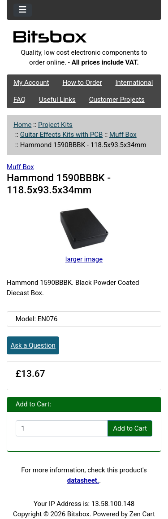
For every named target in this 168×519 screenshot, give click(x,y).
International (134, 83)
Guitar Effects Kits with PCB (61, 135)
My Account (31, 83)
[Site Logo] (84, 39)
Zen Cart (142, 514)
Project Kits (55, 125)
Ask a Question (33, 345)
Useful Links (57, 100)
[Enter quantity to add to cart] (62, 428)
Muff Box (123, 135)
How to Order (82, 83)
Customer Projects (117, 100)
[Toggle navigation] (22, 10)
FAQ (19, 100)
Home (22, 125)
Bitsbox (78, 514)
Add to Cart (130, 428)
